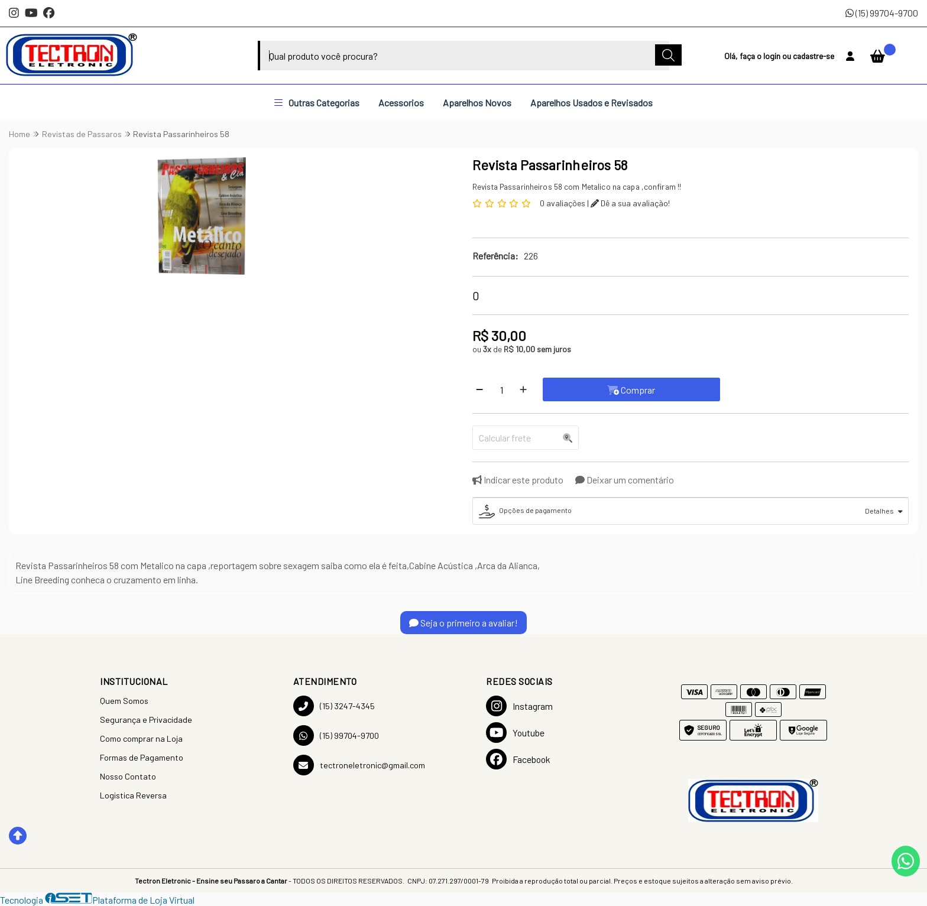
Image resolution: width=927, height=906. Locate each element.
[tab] (690, 511)
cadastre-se (813, 56)
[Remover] (479, 389)
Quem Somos (124, 701)
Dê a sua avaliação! (630, 203)
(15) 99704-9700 (881, 12)
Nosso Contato (128, 776)
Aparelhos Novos (477, 102)
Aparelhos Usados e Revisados (591, 102)
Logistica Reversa (133, 795)
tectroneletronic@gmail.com (359, 765)
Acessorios (401, 102)
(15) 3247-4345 (334, 706)
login (772, 56)
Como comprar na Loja (141, 738)
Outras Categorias (316, 102)
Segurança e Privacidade (146, 720)
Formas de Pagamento (141, 757)
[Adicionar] (523, 389)
